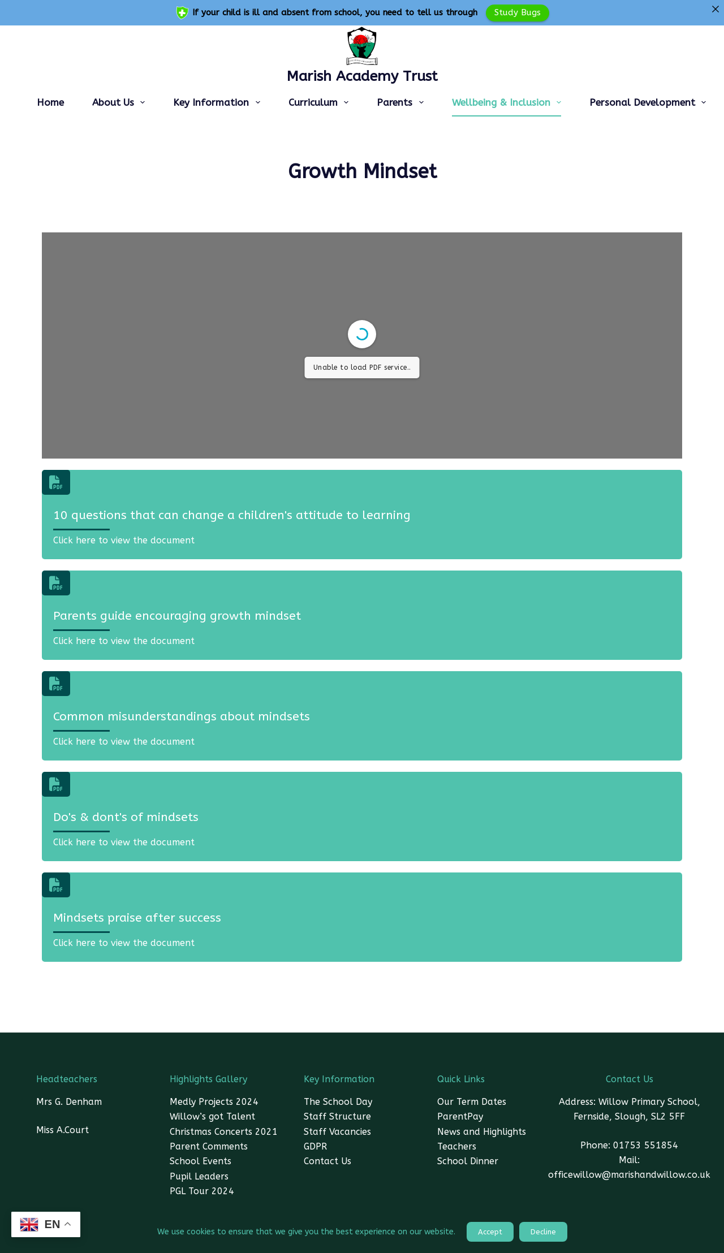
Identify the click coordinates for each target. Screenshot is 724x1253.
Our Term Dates (471, 1101)
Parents (402, 102)
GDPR (315, 1146)
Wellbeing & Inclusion (509, 102)
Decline (543, 1232)
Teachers (456, 1146)
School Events (200, 1161)
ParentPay (460, 1116)
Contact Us (327, 1161)
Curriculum (320, 102)
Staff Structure (337, 1116)
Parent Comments (209, 1146)
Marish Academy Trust (362, 76)
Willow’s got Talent (212, 1116)
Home (50, 102)
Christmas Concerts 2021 (224, 1131)
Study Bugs (517, 12)
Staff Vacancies (337, 1131)
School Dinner (467, 1161)
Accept (490, 1232)
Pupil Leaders (199, 1176)
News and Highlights (481, 1131)
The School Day (338, 1101)
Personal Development (649, 102)
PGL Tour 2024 (202, 1191)
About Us (120, 102)
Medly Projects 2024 (214, 1101)
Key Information (218, 102)
